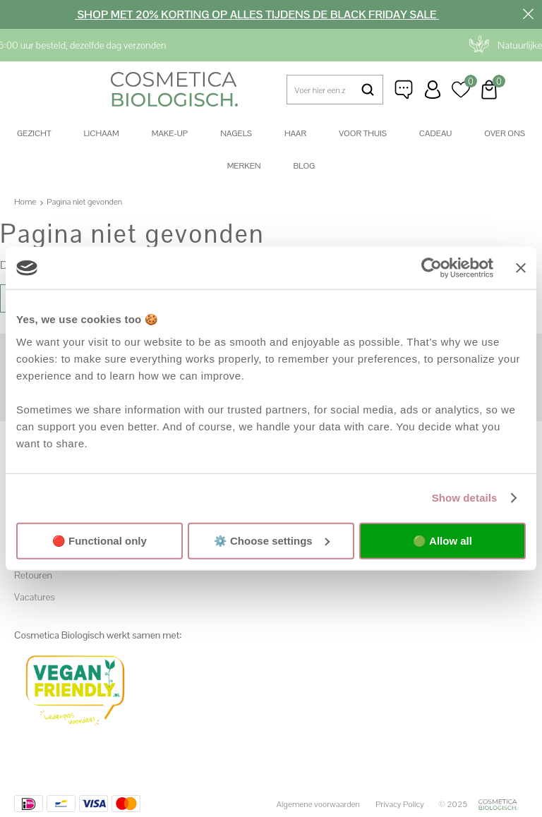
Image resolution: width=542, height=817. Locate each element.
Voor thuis (363, 133)
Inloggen (432, 89)
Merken (244, 165)
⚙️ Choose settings (272, 540)
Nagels (236, 133)
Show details (465, 498)
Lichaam (101, 133)
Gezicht (34, 133)
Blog (304, 165)
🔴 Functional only (99, 540)
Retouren (33, 575)
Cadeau (435, 133)
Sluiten (528, 14)
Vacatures (34, 597)
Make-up (170, 133)
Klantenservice (404, 89)
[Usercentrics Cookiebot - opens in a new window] (431, 268)
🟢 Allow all (442, 540)
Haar (295, 133)
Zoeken (368, 89)
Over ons (504, 133)
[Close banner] (521, 268)
